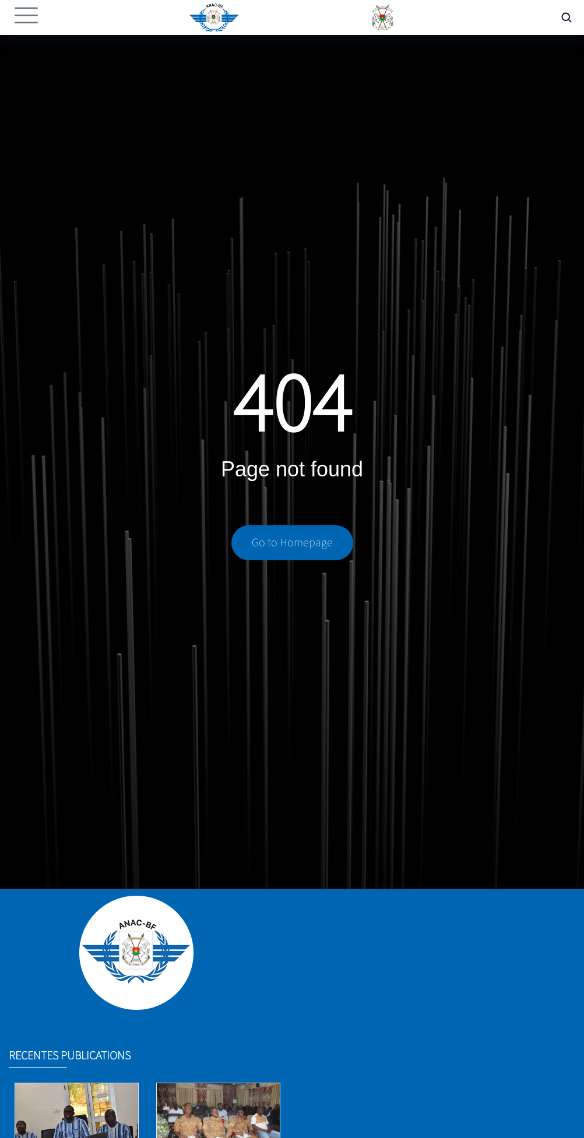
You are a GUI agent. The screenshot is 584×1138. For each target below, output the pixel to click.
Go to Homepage (292, 543)
